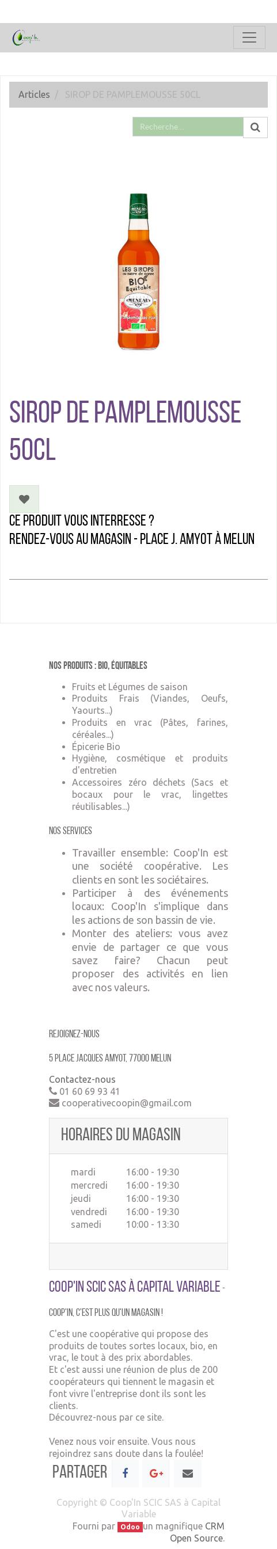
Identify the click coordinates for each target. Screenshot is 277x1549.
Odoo (130, 1527)
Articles (34, 94)
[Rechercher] (255, 128)
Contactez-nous (82, 1079)
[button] (24, 499)
